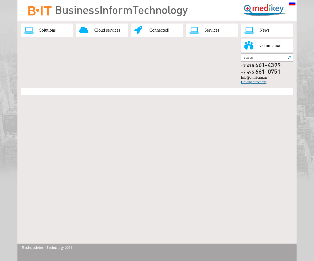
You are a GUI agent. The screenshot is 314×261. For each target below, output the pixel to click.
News (264, 30)
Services (212, 30)
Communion (270, 45)
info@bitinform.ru (254, 77)
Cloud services (107, 30)
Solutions (47, 30)
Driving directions (253, 82)
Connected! (159, 30)
